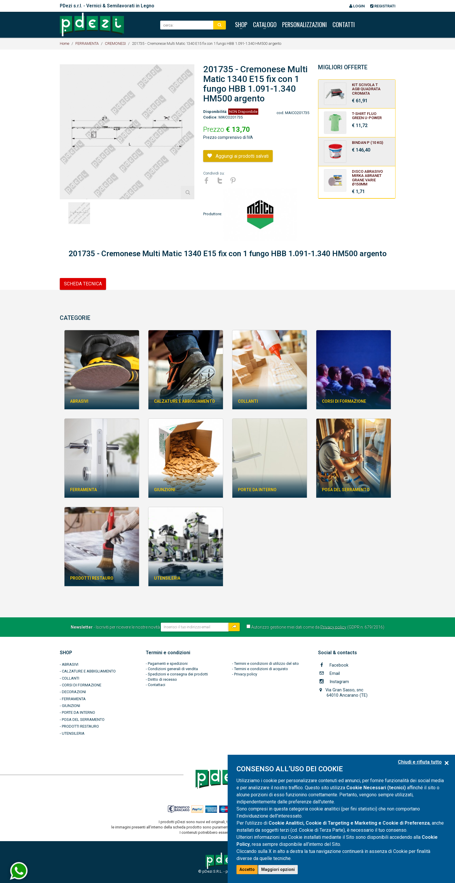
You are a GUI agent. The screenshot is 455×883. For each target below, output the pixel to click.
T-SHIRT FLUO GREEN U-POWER (367, 115)
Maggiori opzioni (278, 869)
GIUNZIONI (71, 705)
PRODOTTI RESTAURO (80, 726)
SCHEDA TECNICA (83, 284)
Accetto (247, 869)
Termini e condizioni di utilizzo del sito (266, 663)
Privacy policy (333, 626)
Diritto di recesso (162, 679)
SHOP (66, 652)
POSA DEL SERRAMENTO (83, 719)
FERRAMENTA (87, 43)
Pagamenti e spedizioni (168, 663)
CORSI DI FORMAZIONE (81, 685)
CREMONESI (115, 43)
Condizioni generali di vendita (173, 669)
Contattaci (156, 685)
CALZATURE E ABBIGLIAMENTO (89, 671)
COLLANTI (70, 678)
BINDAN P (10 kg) (367, 142)
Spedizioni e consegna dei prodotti (178, 674)
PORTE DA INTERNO (78, 712)
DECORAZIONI (74, 692)
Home (64, 43)
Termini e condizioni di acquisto (261, 669)
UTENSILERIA (73, 733)
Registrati (383, 6)
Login (357, 6)
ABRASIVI (70, 664)
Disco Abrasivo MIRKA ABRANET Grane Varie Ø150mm (367, 177)
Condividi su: (214, 173)
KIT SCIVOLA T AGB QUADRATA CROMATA (366, 89)
